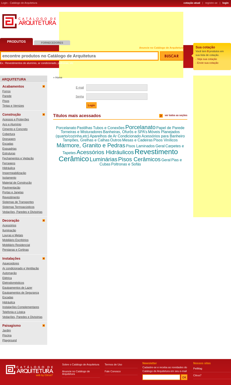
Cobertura (8, 134)
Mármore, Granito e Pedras (90, 145)
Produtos (16, 41)
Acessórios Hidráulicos (105, 152)
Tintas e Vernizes (13, 105)
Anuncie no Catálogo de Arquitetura (161, 48)
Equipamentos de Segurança (20, 292)
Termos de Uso (113, 364)
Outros (115, 140)
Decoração (10, 220)
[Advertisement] (212, 146)
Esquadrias (9, 148)
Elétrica (7, 278)
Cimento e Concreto (15, 129)
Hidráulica (8, 168)
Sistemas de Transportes (18, 202)
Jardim (6, 330)
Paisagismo (11, 325)
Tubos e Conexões (109, 128)
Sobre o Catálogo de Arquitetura (80, 364)
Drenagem (9, 139)
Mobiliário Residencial (16, 245)
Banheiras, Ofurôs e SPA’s (125, 132)
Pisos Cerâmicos (139, 159)
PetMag (197, 368)
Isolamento (9, 177)
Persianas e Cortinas (15, 249)
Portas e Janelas (12, 192)
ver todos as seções (176, 115)
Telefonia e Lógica (13, 312)
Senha (80, 96)
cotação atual (192, 2)
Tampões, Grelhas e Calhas (86, 140)
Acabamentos (13, 86)
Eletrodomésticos (13, 282)
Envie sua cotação (207, 62)
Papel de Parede (170, 128)
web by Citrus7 (44, 375)
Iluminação (9, 230)
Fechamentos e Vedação (18, 158)
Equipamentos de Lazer (17, 287)
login (225, 2)
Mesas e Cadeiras (137, 140)
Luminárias (103, 159)
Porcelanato (66, 128)
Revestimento (11, 197)
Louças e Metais (12, 235)
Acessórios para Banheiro (163, 136)
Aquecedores (10, 263)
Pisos (5, 101)
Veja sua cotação (207, 59)
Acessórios (9, 225)
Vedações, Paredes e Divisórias (22, 212)
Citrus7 (197, 375)
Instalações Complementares (20, 307)
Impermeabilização (14, 173)
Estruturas (8, 153)
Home (58, 77)
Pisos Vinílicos (165, 140)
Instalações (11, 258)
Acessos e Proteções (15, 119)
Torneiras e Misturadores (81, 132)
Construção (11, 114)
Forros (6, 91)
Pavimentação (11, 187)
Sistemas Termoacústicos (18, 207)
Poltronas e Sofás (126, 164)
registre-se (211, 2)
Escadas (7, 143)
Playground (9, 340)
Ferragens (8, 163)
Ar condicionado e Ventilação (20, 268)
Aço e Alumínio (11, 124)
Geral (160, 146)
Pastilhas (84, 128)
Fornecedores (52, 42)
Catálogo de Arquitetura (29, 23)
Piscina (7, 335)
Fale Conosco (113, 371)
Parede (7, 96)
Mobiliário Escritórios (15, 240)
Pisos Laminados (140, 146)
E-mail (80, 87)
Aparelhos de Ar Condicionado (115, 136)
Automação (9, 273)
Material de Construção (17, 182)
